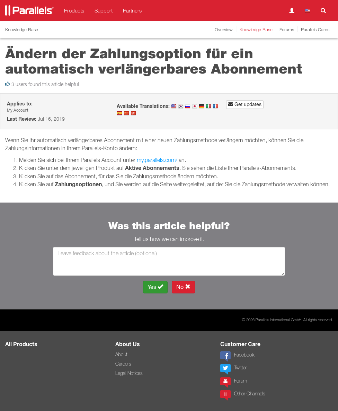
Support (104, 10)
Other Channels (242, 395)
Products (74, 10)
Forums (286, 29)
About (121, 354)
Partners (132, 10)
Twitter (233, 369)
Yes (155, 287)
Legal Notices (129, 373)
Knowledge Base (256, 29)
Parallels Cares (315, 29)
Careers (123, 364)
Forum (233, 382)
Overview (224, 29)
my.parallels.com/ (157, 160)
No (183, 287)
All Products (21, 344)
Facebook (237, 356)
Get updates (244, 104)
